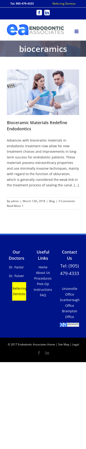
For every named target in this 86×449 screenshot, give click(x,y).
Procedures (43, 278)
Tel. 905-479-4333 (22, 3)
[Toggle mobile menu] (77, 31)
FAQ (43, 295)
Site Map (63, 344)
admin (15, 201)
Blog (52, 201)
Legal (75, 344)
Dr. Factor (16, 267)
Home (43, 267)
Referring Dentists (64, 3)
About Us (43, 272)
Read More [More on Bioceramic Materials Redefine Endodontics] (14, 206)
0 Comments (67, 201)
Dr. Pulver (16, 276)
